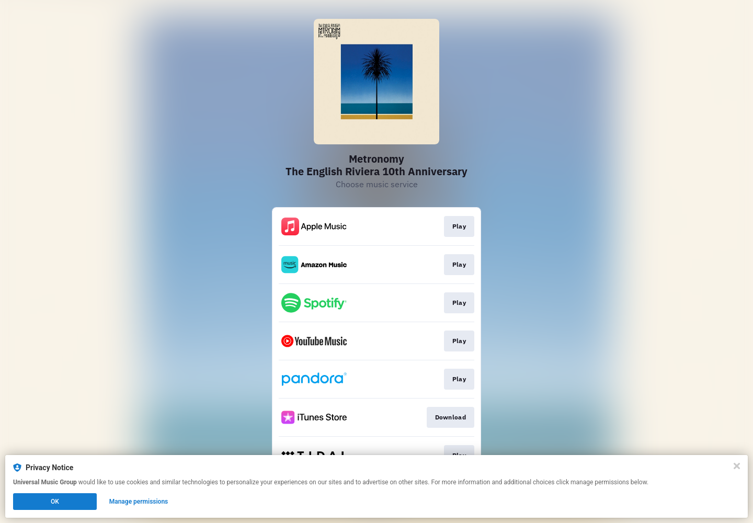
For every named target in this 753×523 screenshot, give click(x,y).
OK (55, 501)
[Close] (736, 466)
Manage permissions (138, 501)
